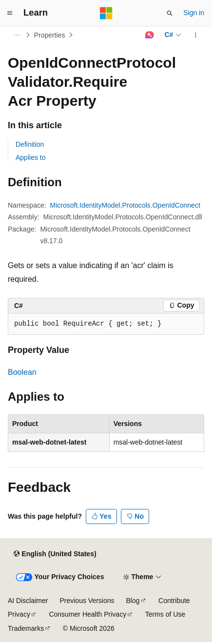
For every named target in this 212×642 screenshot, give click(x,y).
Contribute (174, 600)
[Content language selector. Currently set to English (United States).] (55, 554)
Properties (49, 35)
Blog (133, 600)
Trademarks (26, 628)
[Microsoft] (106, 13)
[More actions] (195, 35)
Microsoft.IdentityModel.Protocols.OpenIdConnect (125, 205)
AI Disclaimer (28, 600)
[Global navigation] (9, 13)
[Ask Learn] (149, 35)
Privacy (19, 614)
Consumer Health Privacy (87, 614)
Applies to (30, 157)
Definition (30, 144)
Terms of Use (165, 614)
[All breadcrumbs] (16, 35)
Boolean (22, 372)
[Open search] (169, 13)
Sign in (193, 13)
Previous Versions (86, 600)
